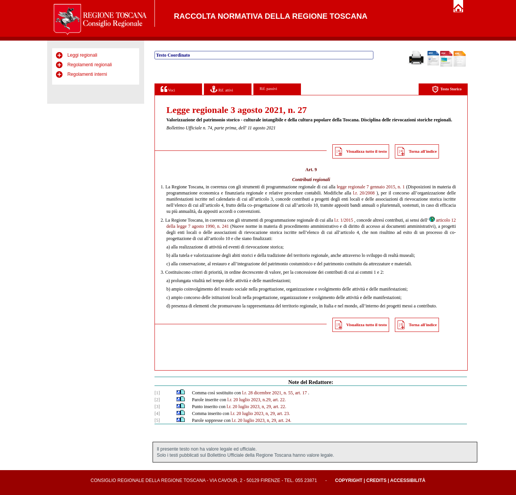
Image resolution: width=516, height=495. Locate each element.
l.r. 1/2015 (343, 220)
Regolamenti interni (87, 74)
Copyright (348, 480)
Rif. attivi (221, 89)
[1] (157, 392)
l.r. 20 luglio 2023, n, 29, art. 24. (261, 420)
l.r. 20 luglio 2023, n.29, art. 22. (256, 399)
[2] (157, 399)
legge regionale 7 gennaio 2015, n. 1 (370, 187)
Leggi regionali (82, 55)
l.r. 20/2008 (364, 193)
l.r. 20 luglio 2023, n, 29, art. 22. (256, 406)
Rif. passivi (268, 89)
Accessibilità (408, 480)
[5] (157, 420)
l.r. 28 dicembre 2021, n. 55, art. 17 (274, 392)
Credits (376, 480)
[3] (157, 406)
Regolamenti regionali (89, 64)
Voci (168, 89)
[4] (157, 413)
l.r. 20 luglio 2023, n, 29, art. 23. (260, 413)
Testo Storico (447, 89)
